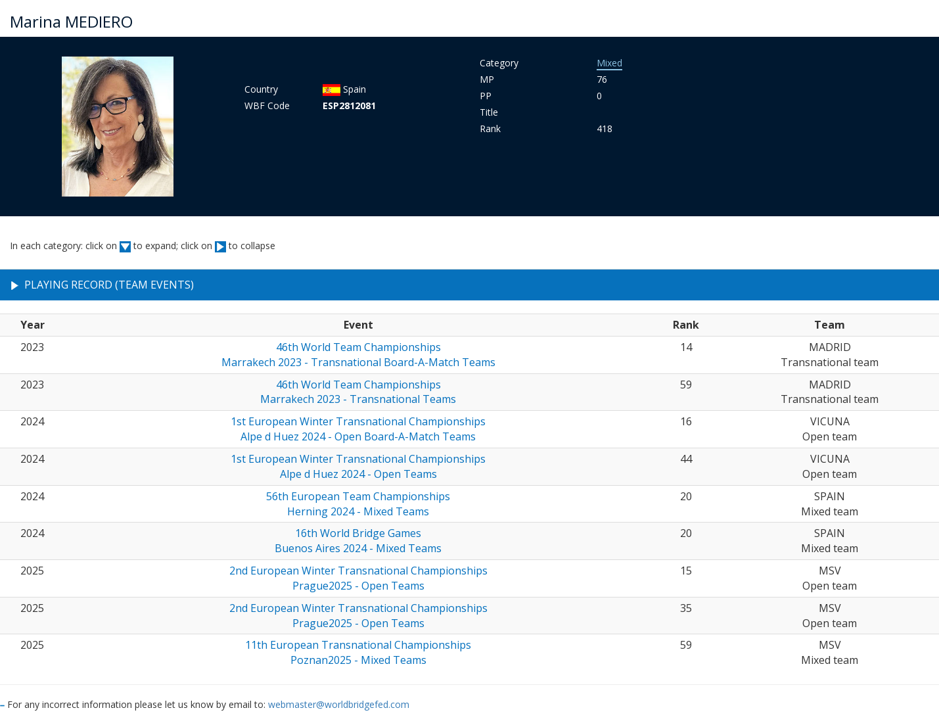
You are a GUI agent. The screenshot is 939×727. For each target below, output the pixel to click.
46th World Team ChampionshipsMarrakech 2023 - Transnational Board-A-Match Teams (358, 354)
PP (486, 95)
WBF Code (267, 105)
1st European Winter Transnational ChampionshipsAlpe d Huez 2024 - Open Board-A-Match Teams (358, 429)
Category (499, 63)
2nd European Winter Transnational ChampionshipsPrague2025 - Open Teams (358, 578)
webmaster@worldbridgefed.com (338, 704)
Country (261, 89)
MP (487, 79)
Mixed (609, 63)
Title (489, 112)
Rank (490, 128)
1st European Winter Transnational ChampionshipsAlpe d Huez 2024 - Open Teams (358, 466)
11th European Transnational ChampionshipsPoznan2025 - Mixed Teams (358, 652)
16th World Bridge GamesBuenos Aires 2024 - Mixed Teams (358, 540)
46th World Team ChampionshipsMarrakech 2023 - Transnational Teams (358, 392)
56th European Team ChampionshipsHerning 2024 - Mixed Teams (358, 504)
